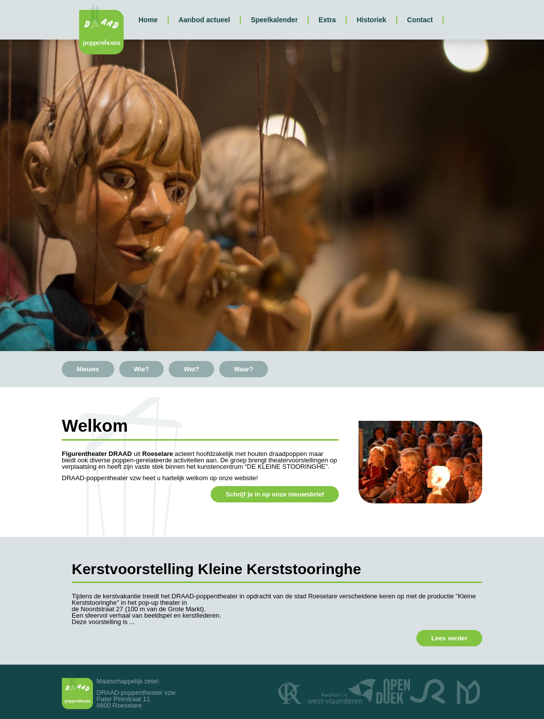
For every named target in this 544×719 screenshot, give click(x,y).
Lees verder (449, 638)
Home (148, 20)
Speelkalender (274, 20)
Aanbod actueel (204, 20)
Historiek (371, 20)
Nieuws (88, 369)
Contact (420, 20)
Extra (327, 20)
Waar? (243, 369)
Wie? (141, 369)
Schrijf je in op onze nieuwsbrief (275, 494)
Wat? (191, 369)
